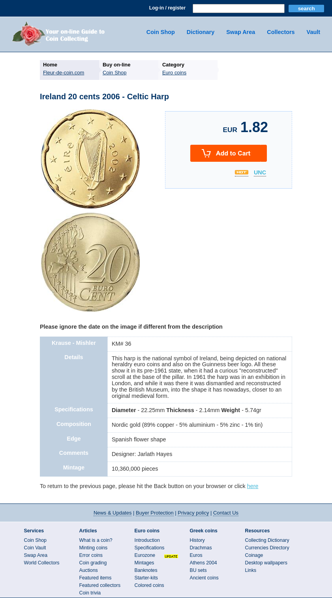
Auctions (88, 570)
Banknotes (146, 570)
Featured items (95, 578)
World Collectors (42, 563)
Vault (313, 32)
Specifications (150, 548)
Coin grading (93, 563)
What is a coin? (96, 540)
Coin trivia (90, 593)
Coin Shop (160, 32)
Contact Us (225, 513)
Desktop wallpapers (266, 563)
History (197, 540)
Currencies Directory (267, 548)
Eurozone (145, 555)
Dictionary (200, 32)
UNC (260, 172)
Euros (196, 555)
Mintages (144, 563)
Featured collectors (100, 585)
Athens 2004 (203, 563)
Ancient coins (204, 578)
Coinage (254, 555)
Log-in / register (167, 8)
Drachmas (201, 548)
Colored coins (149, 585)
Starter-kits (146, 578)
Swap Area (240, 32)
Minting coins (93, 548)
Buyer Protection (155, 513)
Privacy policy (193, 513)
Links (251, 570)
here (253, 486)
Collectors (280, 32)
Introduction (147, 540)
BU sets (198, 570)
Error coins (91, 555)
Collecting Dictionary (267, 540)
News (112, 513)
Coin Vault (35, 548)
